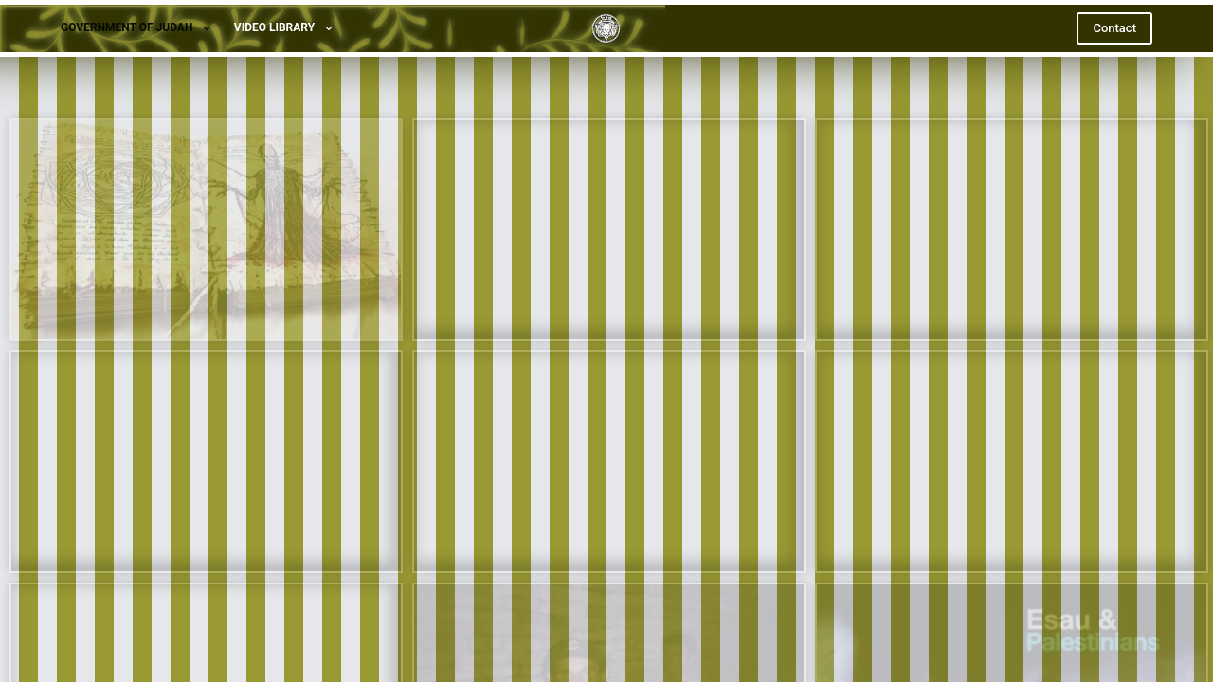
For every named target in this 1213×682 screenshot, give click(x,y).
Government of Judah (139, 28)
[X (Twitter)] (607, 614)
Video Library (287, 28)
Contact (1114, 28)
